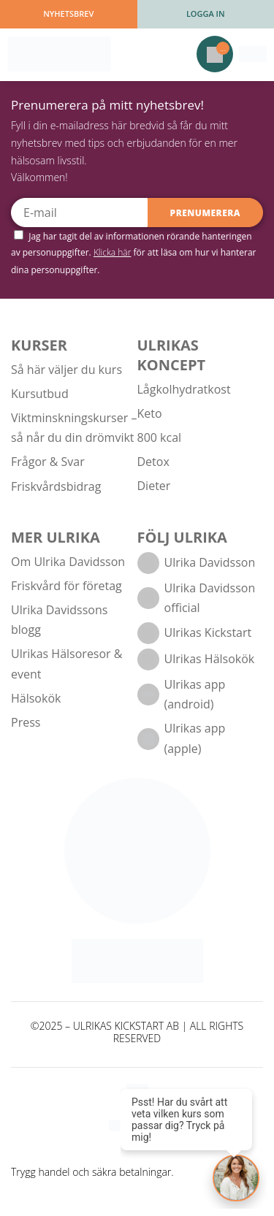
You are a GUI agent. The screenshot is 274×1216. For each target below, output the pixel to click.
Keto (149, 413)
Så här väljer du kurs (66, 370)
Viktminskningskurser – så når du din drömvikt (74, 428)
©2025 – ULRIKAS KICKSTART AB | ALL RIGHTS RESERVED (137, 1032)
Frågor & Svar (48, 462)
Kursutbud (40, 394)
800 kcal (159, 437)
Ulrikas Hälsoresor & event (66, 663)
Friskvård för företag (66, 586)
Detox (153, 462)
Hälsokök (36, 698)
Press (25, 722)
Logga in (205, 13)
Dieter (154, 486)
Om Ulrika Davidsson (68, 562)
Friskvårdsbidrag (56, 486)
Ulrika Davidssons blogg (59, 620)
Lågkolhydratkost (184, 389)
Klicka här (113, 252)
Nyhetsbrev (68, 13)
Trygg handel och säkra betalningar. (92, 1172)
